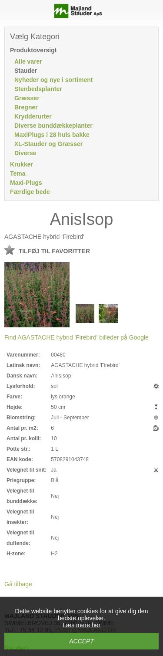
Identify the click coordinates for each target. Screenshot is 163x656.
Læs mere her (81, 625)
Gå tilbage (18, 584)
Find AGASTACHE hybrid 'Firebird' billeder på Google (76, 337)
